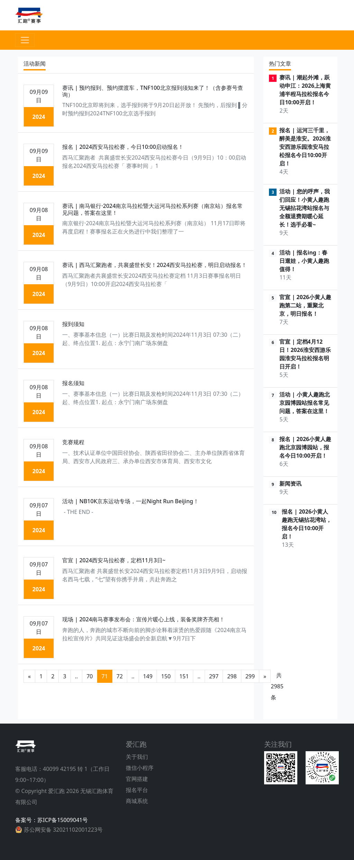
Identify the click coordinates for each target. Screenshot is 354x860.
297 (213, 676)
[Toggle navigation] (25, 40)
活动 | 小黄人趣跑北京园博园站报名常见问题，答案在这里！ (304, 403)
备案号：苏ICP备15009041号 (51, 820)
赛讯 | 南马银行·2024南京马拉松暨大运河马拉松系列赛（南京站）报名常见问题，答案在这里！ (152, 209)
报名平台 (137, 790)
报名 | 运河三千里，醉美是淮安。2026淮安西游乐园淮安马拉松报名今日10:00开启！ (305, 146)
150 (165, 676)
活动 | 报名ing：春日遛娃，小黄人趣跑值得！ (304, 261)
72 (120, 676)
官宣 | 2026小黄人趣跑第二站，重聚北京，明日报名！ (305, 305)
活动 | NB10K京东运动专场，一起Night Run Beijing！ (130, 501)
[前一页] (29, 676)
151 (184, 676)
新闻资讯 (290, 483)
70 (89, 676)
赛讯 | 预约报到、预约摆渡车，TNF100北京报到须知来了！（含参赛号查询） (152, 91)
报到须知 (73, 324)
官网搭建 (137, 779)
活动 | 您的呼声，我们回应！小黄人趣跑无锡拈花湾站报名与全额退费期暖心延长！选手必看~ (304, 208)
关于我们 (137, 757)
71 (105, 676)
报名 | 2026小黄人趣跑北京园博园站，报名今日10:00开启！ (305, 447)
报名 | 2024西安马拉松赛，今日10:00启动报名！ (123, 147)
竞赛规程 (73, 442)
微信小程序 (139, 768)
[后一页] (265, 676)
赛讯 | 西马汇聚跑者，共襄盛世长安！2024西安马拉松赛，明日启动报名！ (154, 265)
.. (76, 676)
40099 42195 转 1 (65, 769)
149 (147, 676)
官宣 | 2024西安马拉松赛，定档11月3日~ (113, 560)
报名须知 (73, 383)
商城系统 (137, 801)
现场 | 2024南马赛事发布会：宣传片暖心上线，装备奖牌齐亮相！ (143, 619)
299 (250, 676)
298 (231, 676)
